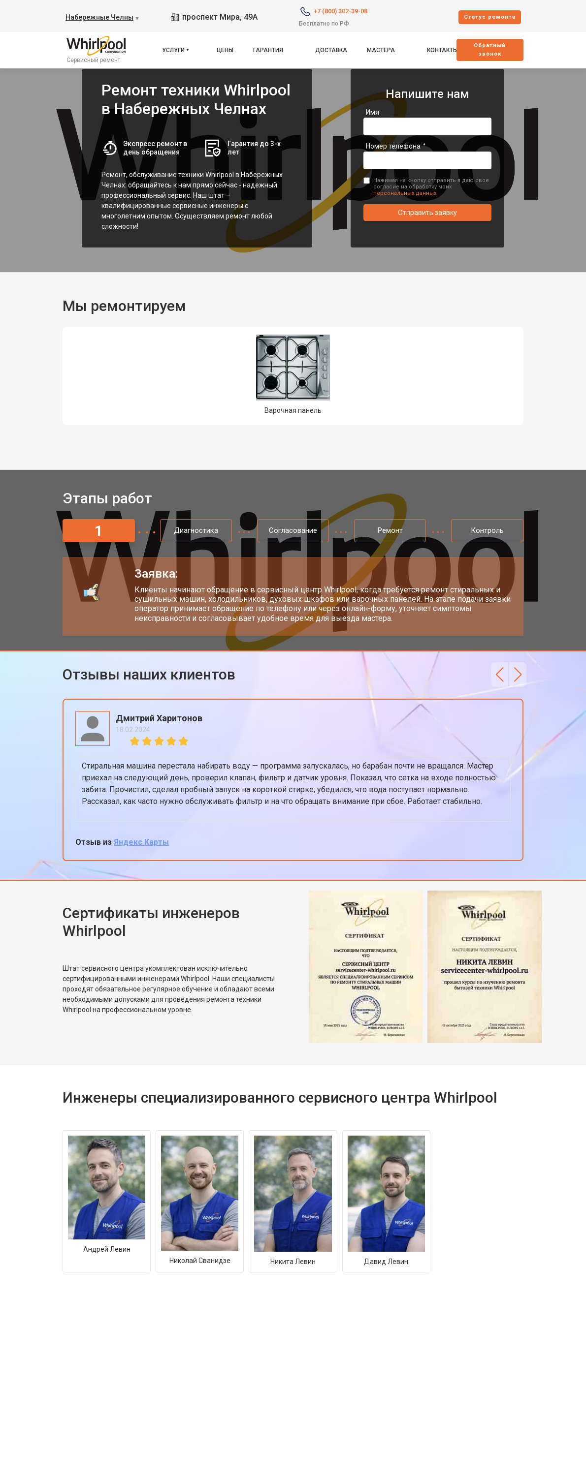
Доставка (331, 50)
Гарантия (268, 50)
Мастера (381, 50)
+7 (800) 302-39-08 (340, 11)
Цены (225, 50)
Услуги (173, 50)
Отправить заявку (427, 212)
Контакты (442, 50)
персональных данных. (405, 193)
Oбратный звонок (490, 49)
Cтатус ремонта (490, 17)
